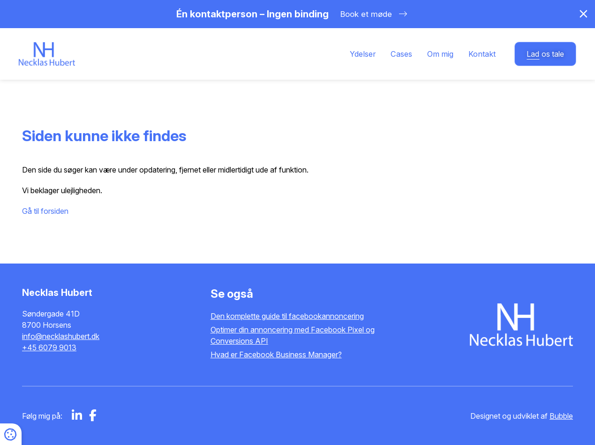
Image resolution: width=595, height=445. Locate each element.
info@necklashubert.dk (60, 336)
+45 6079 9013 (49, 347)
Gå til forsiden (45, 211)
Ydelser (363, 54)
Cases (401, 54)
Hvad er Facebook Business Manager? (276, 354)
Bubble (561, 416)
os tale (545, 54)
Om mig (440, 54)
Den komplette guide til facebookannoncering (287, 316)
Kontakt (482, 54)
